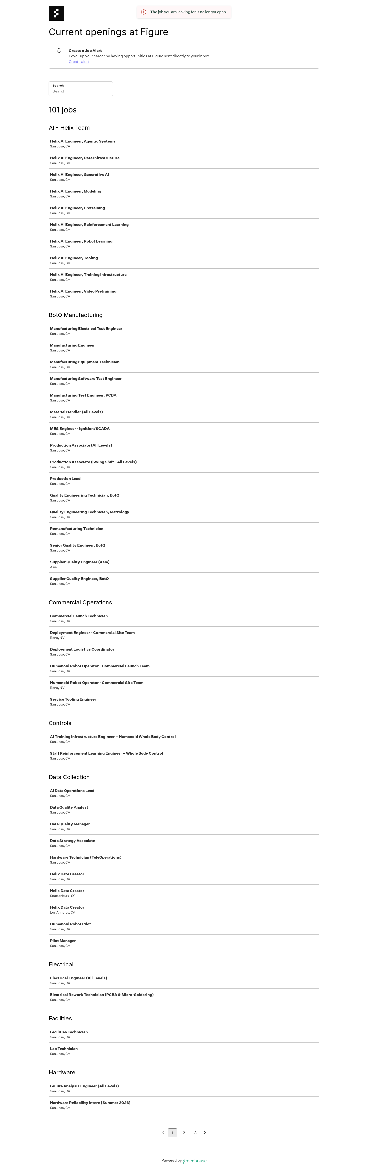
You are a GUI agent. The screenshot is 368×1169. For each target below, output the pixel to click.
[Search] (81, 92)
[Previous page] (163, 1133)
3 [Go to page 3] (195, 1132)
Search (58, 86)
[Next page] (205, 1133)
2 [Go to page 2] (184, 1132)
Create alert (79, 61)
